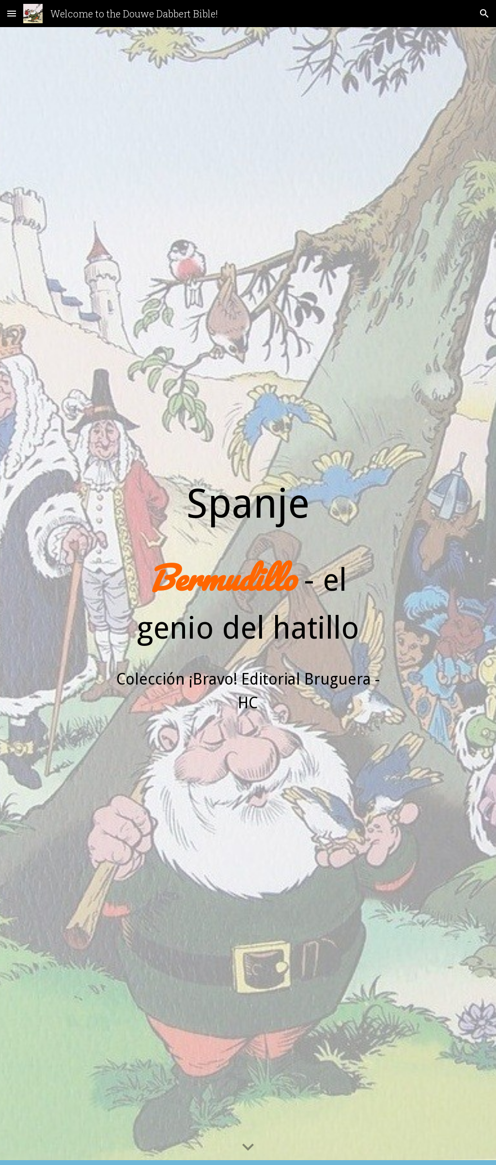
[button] (11, 13)
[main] (248, 596)
